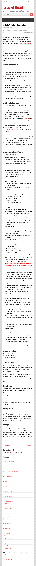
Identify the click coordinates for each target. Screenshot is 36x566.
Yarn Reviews (7, 548)
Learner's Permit (8, 491)
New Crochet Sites (8, 506)
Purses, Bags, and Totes (9, 516)
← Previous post (7, 445)
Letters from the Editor (9, 496)
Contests (6, 469)
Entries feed (7, 557)
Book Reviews (7, 464)
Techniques (7, 533)
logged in (11, 452)
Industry (6, 488)
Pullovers (6, 513)
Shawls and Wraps (8, 521)
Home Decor (7, 486)
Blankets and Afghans (9, 461)
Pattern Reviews (8, 508)
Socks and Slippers (8, 526)
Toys (5, 535)
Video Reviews (7, 545)
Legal (5, 493)
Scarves (6, 518)
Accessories (7, 459)
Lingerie (6, 498)
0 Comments (25, 30)
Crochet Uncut (13, 7)
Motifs (5, 503)
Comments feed (8, 559)
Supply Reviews (8, 530)
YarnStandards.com (9, 129)
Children (6, 466)
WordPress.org (7, 562)
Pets (5, 511)
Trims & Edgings (8, 538)
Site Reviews (7, 523)
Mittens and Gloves (8, 501)
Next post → (30, 445)
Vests (5, 543)
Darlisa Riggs (9, 30)
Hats (5, 481)
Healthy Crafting (8, 483)
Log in (5, 554)
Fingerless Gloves (8, 476)
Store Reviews (7, 528)
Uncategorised (7, 540)
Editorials (6, 474)
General (7, 32)
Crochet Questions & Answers (11, 471)
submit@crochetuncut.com (25, 43)
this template (27, 118)
